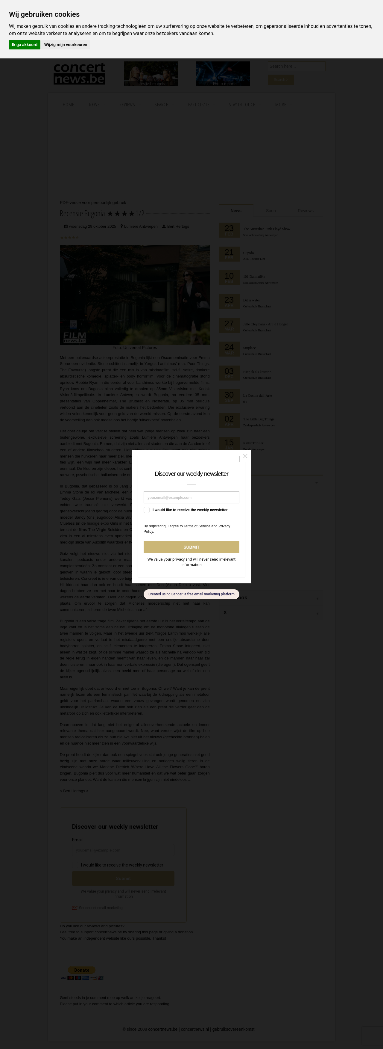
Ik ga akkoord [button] (24, 44)
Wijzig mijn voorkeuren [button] (65, 44)
